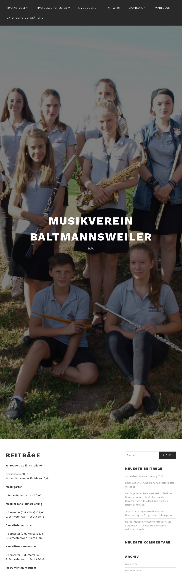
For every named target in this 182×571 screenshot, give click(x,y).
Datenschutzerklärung (25, 17)
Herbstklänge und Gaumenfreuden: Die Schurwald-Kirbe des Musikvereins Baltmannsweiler (148, 525)
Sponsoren (137, 7)
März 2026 (131, 564)
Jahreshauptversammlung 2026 (144, 476)
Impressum (162, 7)
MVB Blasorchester (51, 7)
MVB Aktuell (16, 7)
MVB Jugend (87, 7)
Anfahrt (114, 7)
